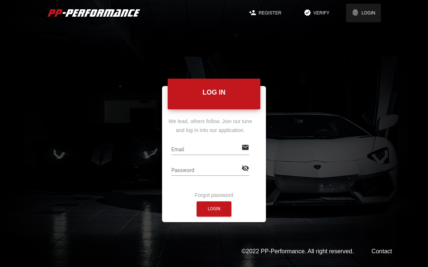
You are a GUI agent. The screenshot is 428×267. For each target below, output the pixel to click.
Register (265, 12)
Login (363, 12)
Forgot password (214, 194)
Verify (317, 12)
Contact (382, 251)
